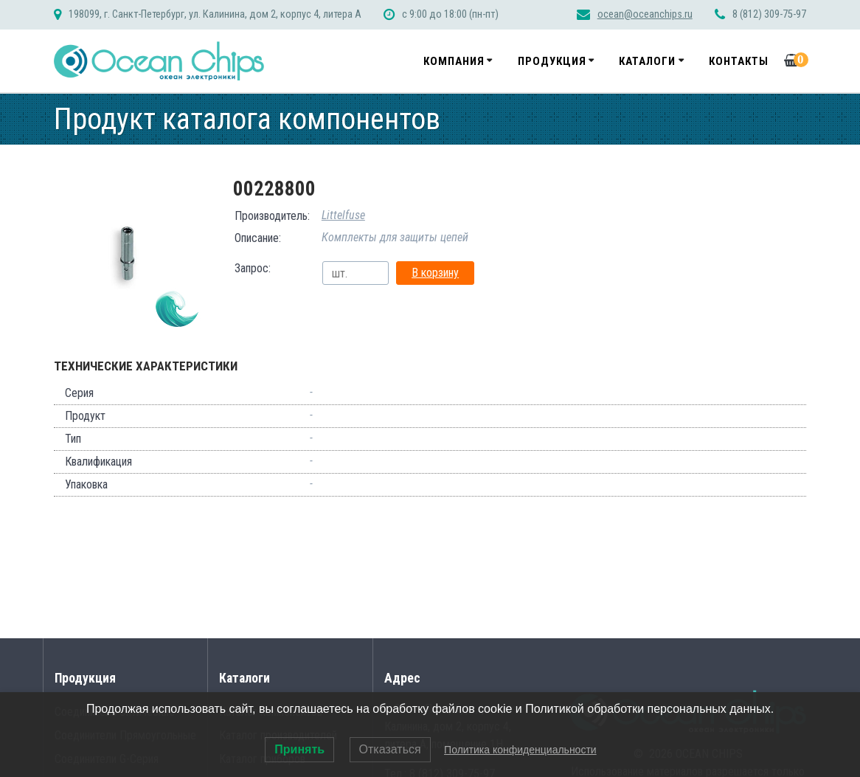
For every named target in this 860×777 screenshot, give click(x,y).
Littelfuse (343, 215)
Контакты (739, 61)
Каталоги (647, 61)
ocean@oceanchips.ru (645, 14)
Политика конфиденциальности (520, 750)
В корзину (435, 273)
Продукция (552, 61)
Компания (454, 61)
